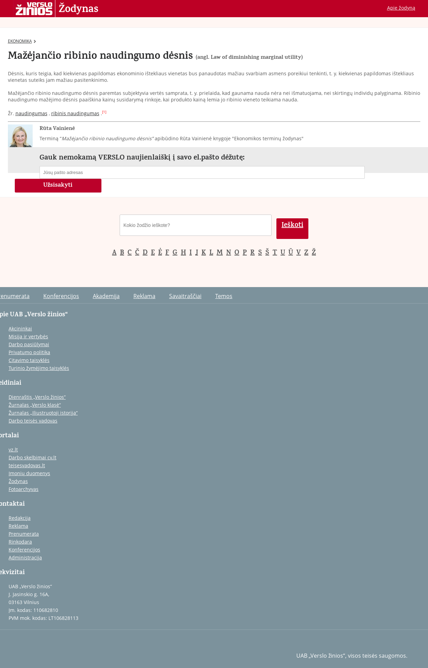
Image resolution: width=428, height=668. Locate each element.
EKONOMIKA (22, 41)
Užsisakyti (58, 185)
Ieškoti (292, 225)
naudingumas (31, 113)
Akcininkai (20, 328)
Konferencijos (61, 296)
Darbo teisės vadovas (33, 420)
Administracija (25, 557)
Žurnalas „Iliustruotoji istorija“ (43, 412)
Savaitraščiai (185, 296)
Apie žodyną (401, 7)
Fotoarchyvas (24, 489)
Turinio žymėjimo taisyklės (39, 368)
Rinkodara (20, 541)
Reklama (144, 296)
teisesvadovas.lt (27, 465)
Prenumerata (24, 533)
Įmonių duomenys (29, 473)
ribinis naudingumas (75, 113)
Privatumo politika (29, 352)
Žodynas (78, 9)
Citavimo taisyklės (29, 360)
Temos (223, 296)
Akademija (106, 296)
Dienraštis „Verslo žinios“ (37, 397)
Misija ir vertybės (28, 336)
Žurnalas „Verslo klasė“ (35, 405)
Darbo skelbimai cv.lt (32, 457)
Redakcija (20, 518)
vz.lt (13, 449)
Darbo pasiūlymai (29, 344)
